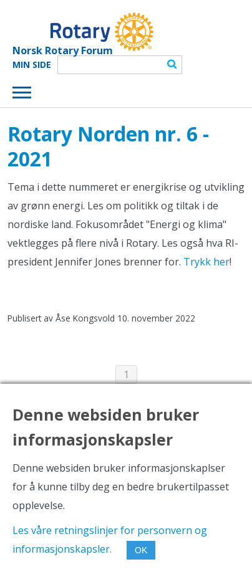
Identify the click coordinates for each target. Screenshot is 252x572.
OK (141, 550)
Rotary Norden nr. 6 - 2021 (108, 146)
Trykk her (206, 262)
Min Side (31, 64)
